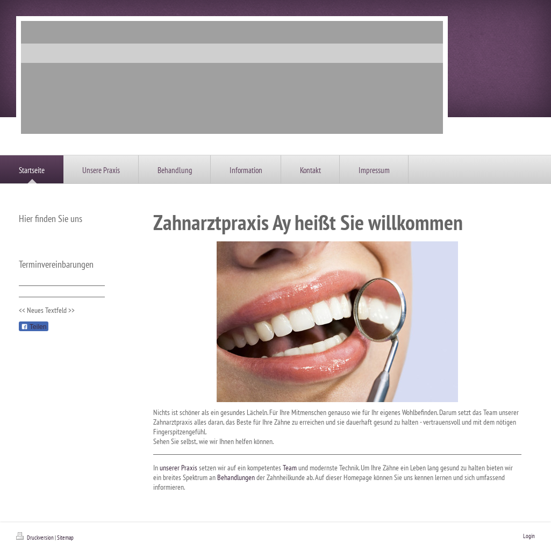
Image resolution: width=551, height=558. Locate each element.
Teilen (33, 327)
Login (529, 536)
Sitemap (65, 537)
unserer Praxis (178, 468)
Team (290, 468)
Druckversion (35, 537)
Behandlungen (236, 477)
